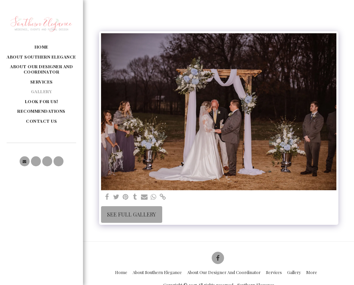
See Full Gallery (131, 214)
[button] (25, 161)
